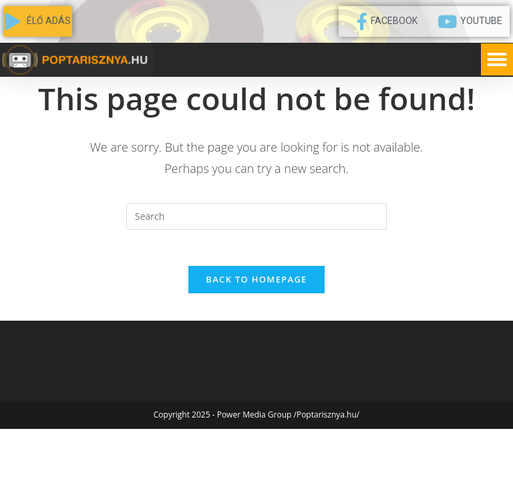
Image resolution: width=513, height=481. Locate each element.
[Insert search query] (256, 216)
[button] (497, 59)
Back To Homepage (256, 284)
